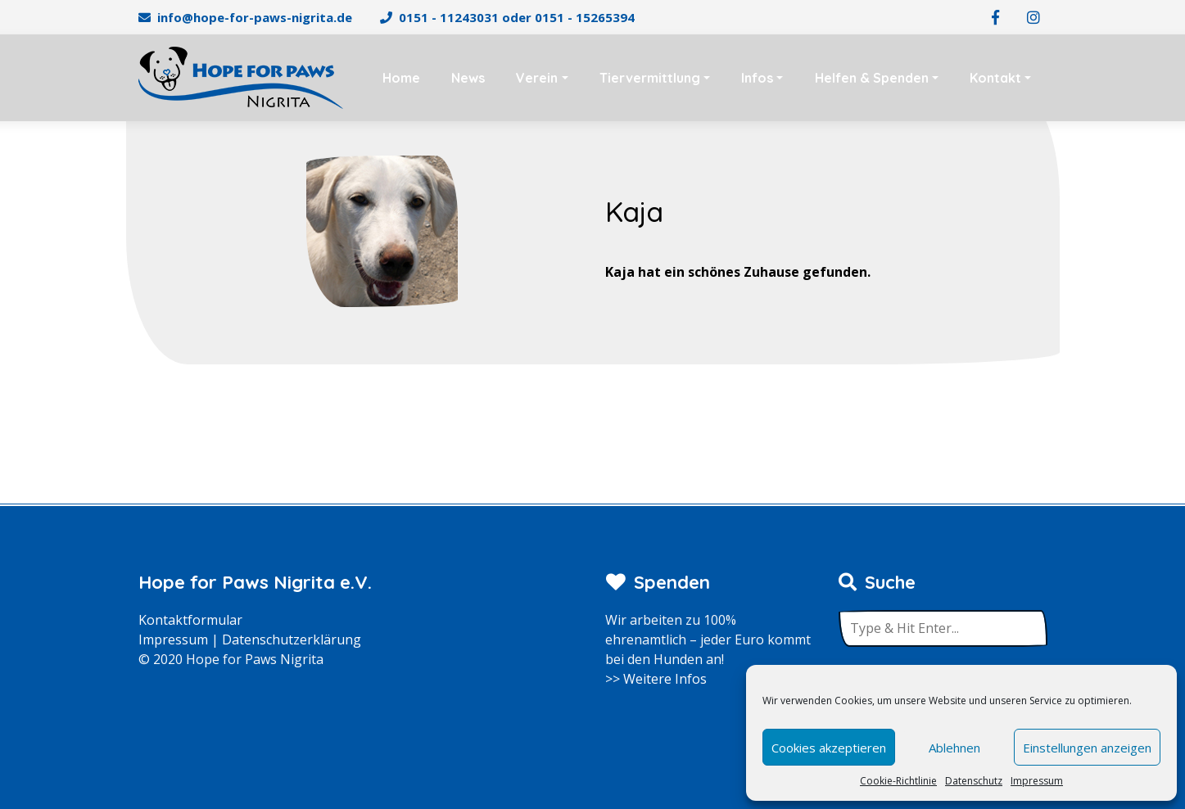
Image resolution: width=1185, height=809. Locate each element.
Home (401, 78)
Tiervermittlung (649, 78)
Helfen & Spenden (872, 78)
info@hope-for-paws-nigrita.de (254, 17)
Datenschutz (973, 781)
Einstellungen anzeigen (1087, 747)
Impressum (1037, 781)
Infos (757, 78)
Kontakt (995, 78)
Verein (537, 78)
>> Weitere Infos (656, 679)
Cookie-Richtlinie (898, 781)
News (468, 78)
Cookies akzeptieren (828, 747)
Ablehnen (954, 747)
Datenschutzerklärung (291, 639)
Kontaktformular (190, 620)
